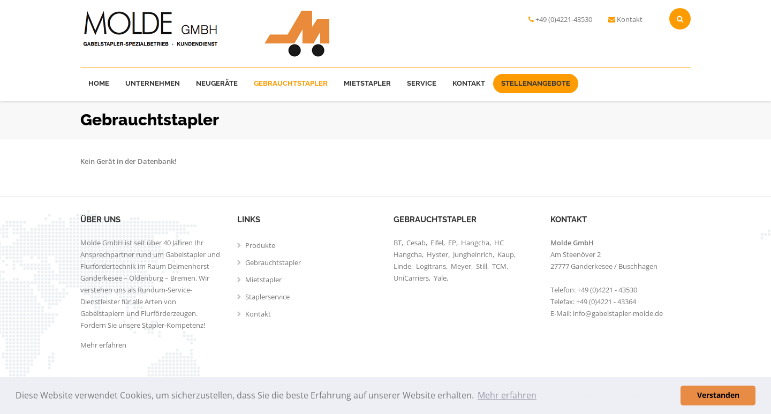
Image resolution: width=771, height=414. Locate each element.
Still (481, 266)
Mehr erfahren (103, 345)
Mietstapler (367, 83)
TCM (499, 266)
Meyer (461, 266)
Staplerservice (267, 297)
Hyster (437, 254)
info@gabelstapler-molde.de (618, 313)
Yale (440, 278)
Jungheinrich (473, 254)
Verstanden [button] (718, 395)
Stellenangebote (535, 83)
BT (398, 242)
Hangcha (475, 242)
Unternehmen (152, 83)
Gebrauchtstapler (291, 83)
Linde (402, 266)
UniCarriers (411, 278)
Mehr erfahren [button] (507, 395)
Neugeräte (217, 83)
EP (452, 242)
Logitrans (431, 266)
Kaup (505, 254)
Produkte (260, 245)
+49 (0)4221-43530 (563, 19)
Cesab (416, 242)
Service (421, 83)
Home (98, 83)
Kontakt (629, 19)
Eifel (436, 242)
